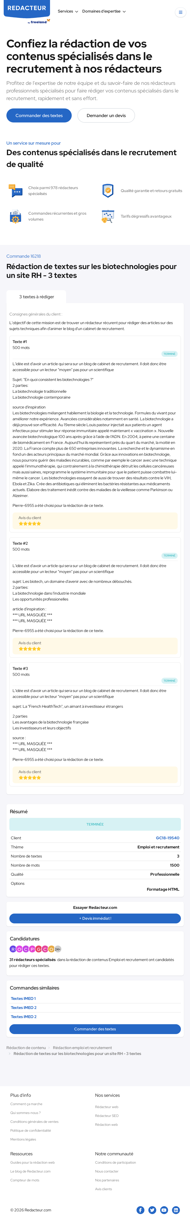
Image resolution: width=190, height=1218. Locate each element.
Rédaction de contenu (26, 1047)
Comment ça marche (26, 1104)
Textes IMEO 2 (23, 1007)
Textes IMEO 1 (23, 998)
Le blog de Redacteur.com (30, 1171)
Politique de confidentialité (30, 1130)
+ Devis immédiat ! (95, 918)
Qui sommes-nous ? (25, 1113)
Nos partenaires (107, 1180)
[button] (180, 12)
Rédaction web (106, 1124)
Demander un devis (106, 115)
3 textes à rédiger (36, 297)
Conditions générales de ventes (34, 1121)
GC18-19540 (167, 838)
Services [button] (68, 11)
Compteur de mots (24, 1180)
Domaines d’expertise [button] (104, 11)
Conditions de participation (115, 1162)
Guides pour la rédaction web (32, 1162)
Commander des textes (39, 115)
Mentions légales (23, 1139)
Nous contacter (107, 1171)
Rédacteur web (106, 1107)
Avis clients (103, 1189)
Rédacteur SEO (107, 1115)
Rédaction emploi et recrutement (82, 1047)
